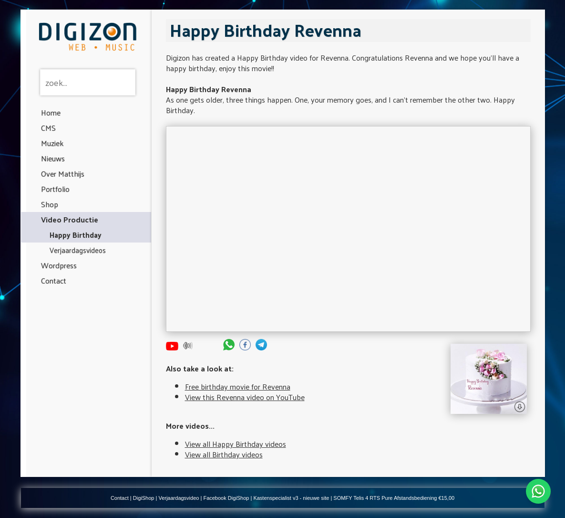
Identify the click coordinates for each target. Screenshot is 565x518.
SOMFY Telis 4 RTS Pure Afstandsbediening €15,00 (393, 498)
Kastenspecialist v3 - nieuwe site (291, 498)
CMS (48, 128)
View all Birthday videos (224, 454)
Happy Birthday (76, 234)
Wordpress (59, 265)
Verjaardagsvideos (78, 249)
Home (51, 112)
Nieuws (53, 158)
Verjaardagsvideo (178, 498)
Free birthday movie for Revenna (237, 386)
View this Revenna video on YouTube (245, 397)
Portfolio (55, 189)
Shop (49, 204)
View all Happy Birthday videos (235, 444)
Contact (53, 280)
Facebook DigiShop (226, 498)
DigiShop (143, 498)
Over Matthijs (62, 173)
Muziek (52, 143)
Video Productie (69, 219)
